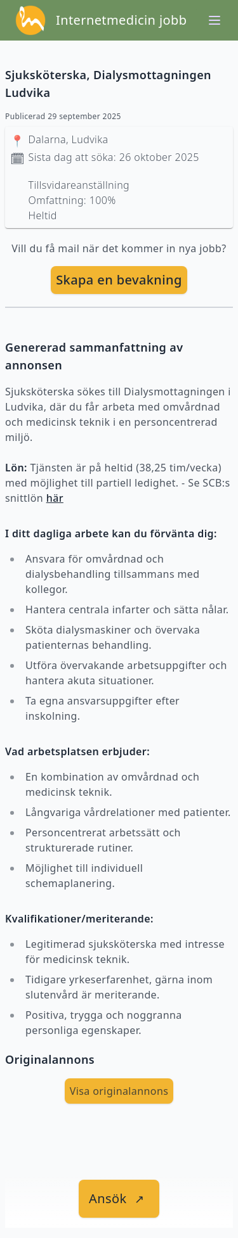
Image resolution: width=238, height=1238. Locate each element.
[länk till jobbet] (119, 1199)
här (54, 498)
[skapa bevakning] (119, 280)
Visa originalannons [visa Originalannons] (119, 1091)
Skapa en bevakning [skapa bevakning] (119, 279)
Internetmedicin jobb (121, 20)
